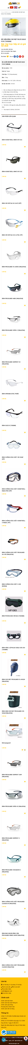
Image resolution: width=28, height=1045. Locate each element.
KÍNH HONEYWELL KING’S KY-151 (12, 140)
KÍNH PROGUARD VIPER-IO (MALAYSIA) (13, 806)
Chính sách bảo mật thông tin (9, 1002)
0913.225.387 (15, 987)
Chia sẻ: (11, 56)
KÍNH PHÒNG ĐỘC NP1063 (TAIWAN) (13, 616)
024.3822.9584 (6, 989)
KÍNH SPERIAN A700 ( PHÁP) (10, 393)
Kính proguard (6, 743)
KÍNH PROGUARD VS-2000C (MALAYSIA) (14, 267)
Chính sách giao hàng (7, 1004)
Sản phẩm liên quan (9, 116)
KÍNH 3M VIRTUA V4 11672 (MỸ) (11, 203)
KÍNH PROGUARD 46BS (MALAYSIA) (12, 298)
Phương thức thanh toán (8, 1006)
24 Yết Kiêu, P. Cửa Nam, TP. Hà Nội (11, 984)
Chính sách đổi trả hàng (7, 1008)
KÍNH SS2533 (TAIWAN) (9, 425)
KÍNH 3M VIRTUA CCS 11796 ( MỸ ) (12, 235)
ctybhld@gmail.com (6, 991)
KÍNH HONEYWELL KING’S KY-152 (12, 171)
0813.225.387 (5, 987)
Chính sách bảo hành (7, 1000)
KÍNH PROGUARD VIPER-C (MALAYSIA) (13, 330)
